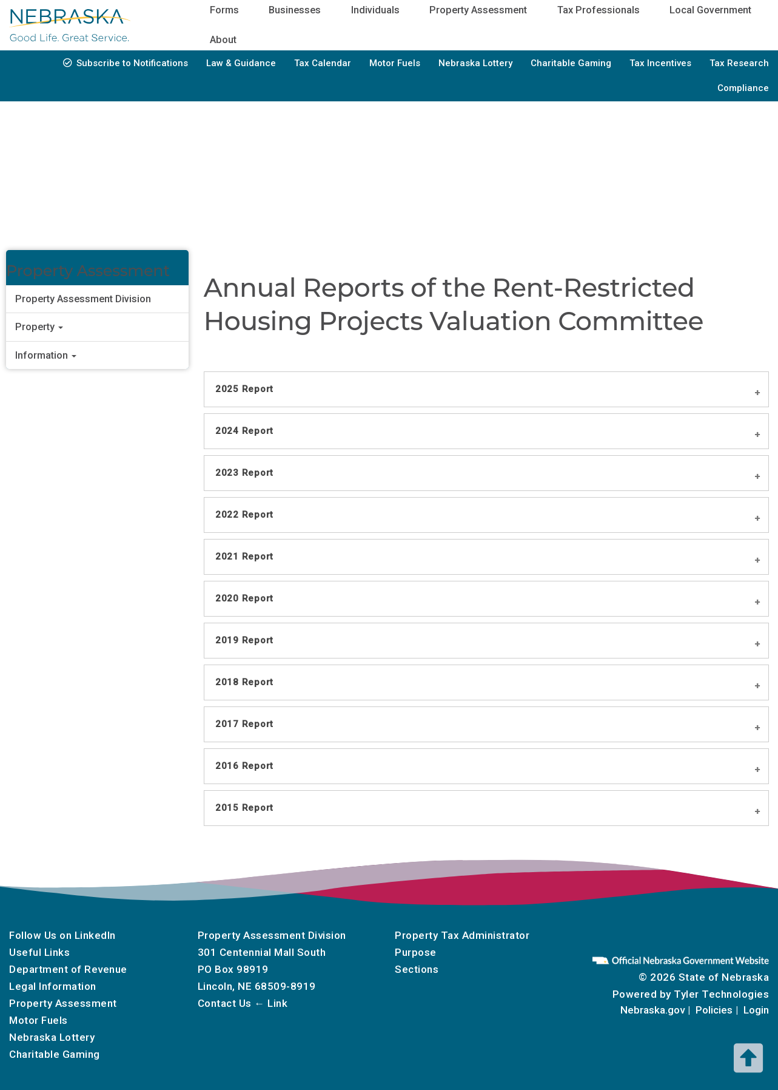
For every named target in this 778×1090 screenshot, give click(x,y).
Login (756, 1010)
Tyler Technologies (721, 994)
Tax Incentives (660, 63)
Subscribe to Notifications (132, 63)
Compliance (743, 88)
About (223, 40)
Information (45, 355)
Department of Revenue (68, 969)
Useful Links (39, 952)
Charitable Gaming (571, 63)
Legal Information (52, 986)
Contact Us (225, 1003)
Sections (416, 969)
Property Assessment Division (83, 299)
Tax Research (739, 63)
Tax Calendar (322, 63)
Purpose (416, 952)
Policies (714, 1010)
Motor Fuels (394, 63)
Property (39, 327)
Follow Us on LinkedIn (62, 935)
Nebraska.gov (652, 1010)
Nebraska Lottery (475, 63)
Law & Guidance (241, 63)
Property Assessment (63, 1003)
